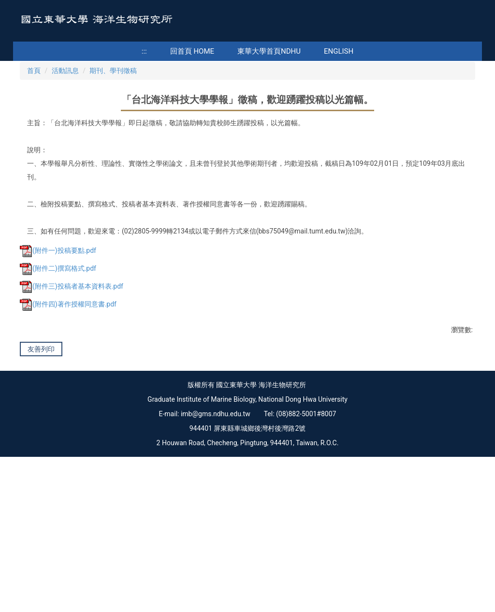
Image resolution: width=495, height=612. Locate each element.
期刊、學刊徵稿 (113, 199)
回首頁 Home (192, 51)
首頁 (34, 199)
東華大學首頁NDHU (269, 51)
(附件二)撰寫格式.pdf (58, 397)
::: (144, 51)
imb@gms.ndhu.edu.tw (215, 569)
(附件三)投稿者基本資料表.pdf (71, 415)
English (338, 51)
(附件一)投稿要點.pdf (58, 379)
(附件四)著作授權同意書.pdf (68, 433)
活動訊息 (65, 199)
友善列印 (41, 477)
